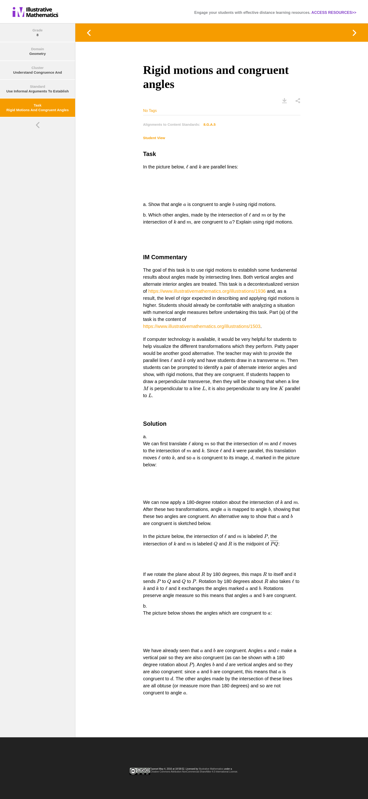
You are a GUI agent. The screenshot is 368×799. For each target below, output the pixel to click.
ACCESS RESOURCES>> (333, 13)
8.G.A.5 (209, 124)
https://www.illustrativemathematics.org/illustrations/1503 (202, 326)
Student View (154, 138)
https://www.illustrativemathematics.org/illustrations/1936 (207, 291)
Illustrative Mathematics (211, 769)
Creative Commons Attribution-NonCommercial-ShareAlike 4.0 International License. (194, 771)
